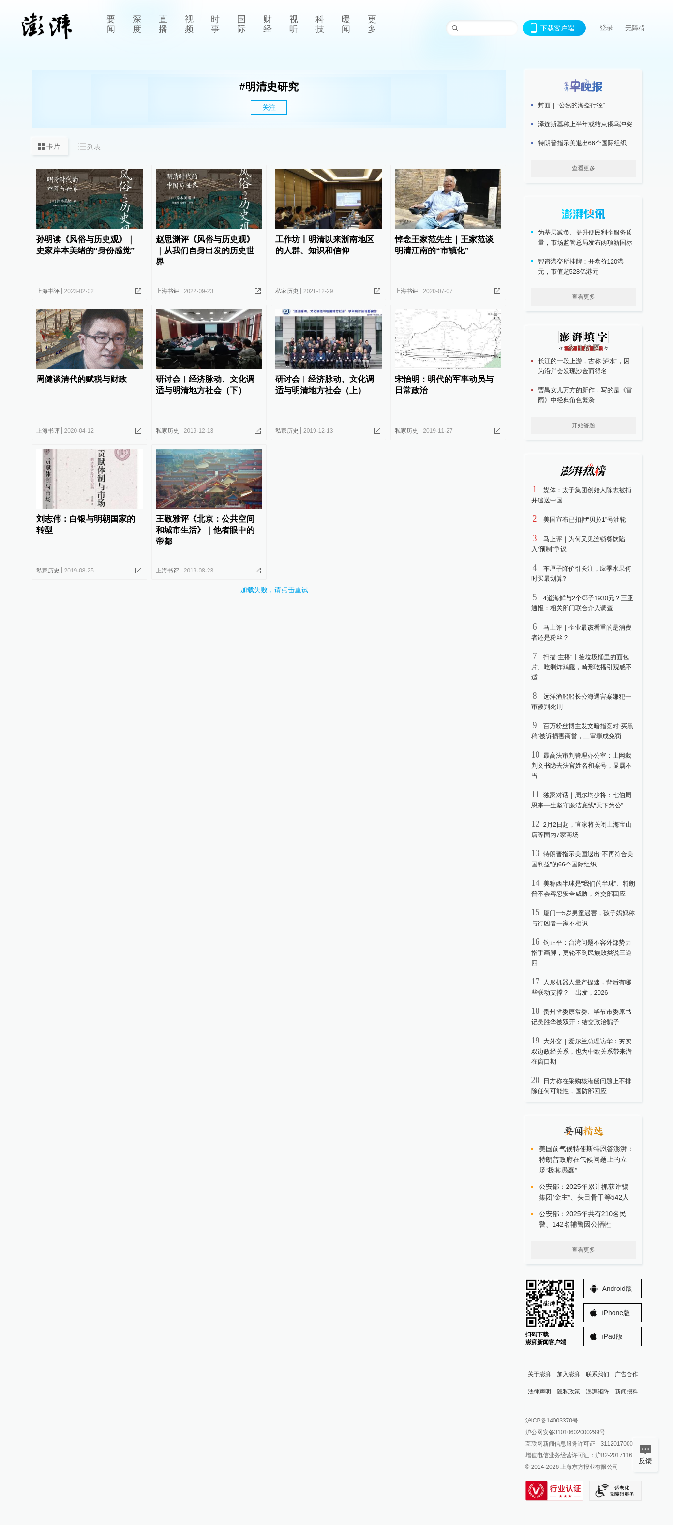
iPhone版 (616, 1313)
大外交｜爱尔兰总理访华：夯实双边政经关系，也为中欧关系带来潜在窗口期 (581, 1051)
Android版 (617, 1288)
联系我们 (597, 1374)
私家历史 (287, 291)
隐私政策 (568, 1391)
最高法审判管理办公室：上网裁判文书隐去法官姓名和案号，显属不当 (581, 765)
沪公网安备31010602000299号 (565, 1432)
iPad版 (612, 1336)
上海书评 (48, 291)
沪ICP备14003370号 (551, 1420)
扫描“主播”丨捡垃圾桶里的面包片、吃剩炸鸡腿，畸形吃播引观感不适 (581, 667)
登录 (606, 27)
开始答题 (583, 425)
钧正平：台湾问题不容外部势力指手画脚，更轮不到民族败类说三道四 (581, 953)
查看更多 (583, 168)
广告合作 (626, 1374)
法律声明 (539, 1391)
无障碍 (635, 28)
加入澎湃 (568, 1374)
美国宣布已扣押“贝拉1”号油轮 (585, 519)
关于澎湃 (539, 1374)
